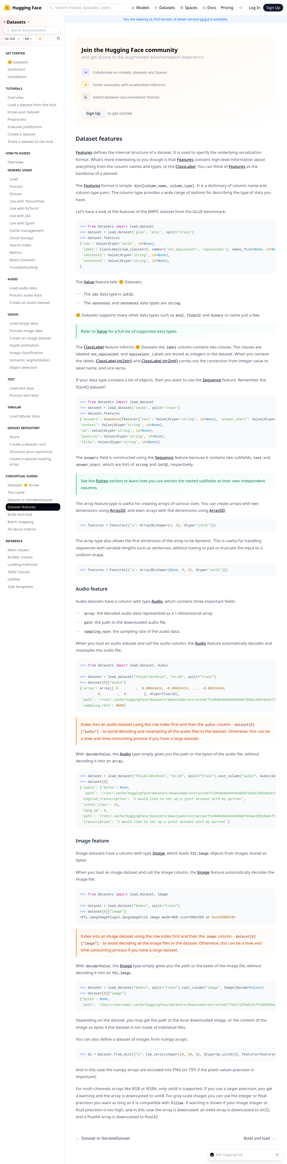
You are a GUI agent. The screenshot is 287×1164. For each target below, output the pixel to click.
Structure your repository (31, 451)
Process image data (26, 330)
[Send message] (277, 1155)
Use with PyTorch (24, 208)
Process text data (24, 395)
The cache (16, 492)
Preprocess (17, 119)
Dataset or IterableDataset (30, 499)
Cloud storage (21, 237)
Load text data (22, 388)
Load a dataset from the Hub (32, 104)
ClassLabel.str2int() (159, 361)
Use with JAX (20, 215)
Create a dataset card (27, 444)
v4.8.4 (204, 19)
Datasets (164, 7)
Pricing (227, 7)
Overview (15, 97)
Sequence (212, 380)
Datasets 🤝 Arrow (23, 485)
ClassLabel (186, 166)
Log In (254, 7)
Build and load (20, 514)
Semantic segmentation (30, 360)
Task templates (20, 586)
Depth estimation (24, 345)
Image (158, 853)
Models (140, 7)
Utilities (14, 579)
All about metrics (22, 529)
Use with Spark (22, 223)
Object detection (24, 367)
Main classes (18, 549)
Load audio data (23, 288)
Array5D (217, 510)
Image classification (26, 352)
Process (16, 186)
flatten (102, 480)
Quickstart (16, 69)
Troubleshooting (23, 267)
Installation (17, 76)
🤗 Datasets (18, 62)
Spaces (188, 7)
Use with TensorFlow (27, 201)
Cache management (27, 230)
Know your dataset (23, 111)
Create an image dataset (30, 338)
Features (84, 152)
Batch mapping (21, 521)
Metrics (16, 252)
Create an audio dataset (30, 302)
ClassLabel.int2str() (114, 361)
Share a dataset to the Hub (30, 141)
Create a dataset (21, 134)
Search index (20, 245)
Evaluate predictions (25, 126)
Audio (157, 601)
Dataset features (22, 506)
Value (89, 282)
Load (14, 179)
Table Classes (19, 571)
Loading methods (22, 564)
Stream (16, 193)
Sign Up (273, 7)
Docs (209, 7)
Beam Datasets (22, 259)
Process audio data (26, 295)
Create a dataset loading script (30, 461)
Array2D (117, 510)
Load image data (24, 323)
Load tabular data (25, 416)
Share (14, 436)
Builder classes (20, 557)
